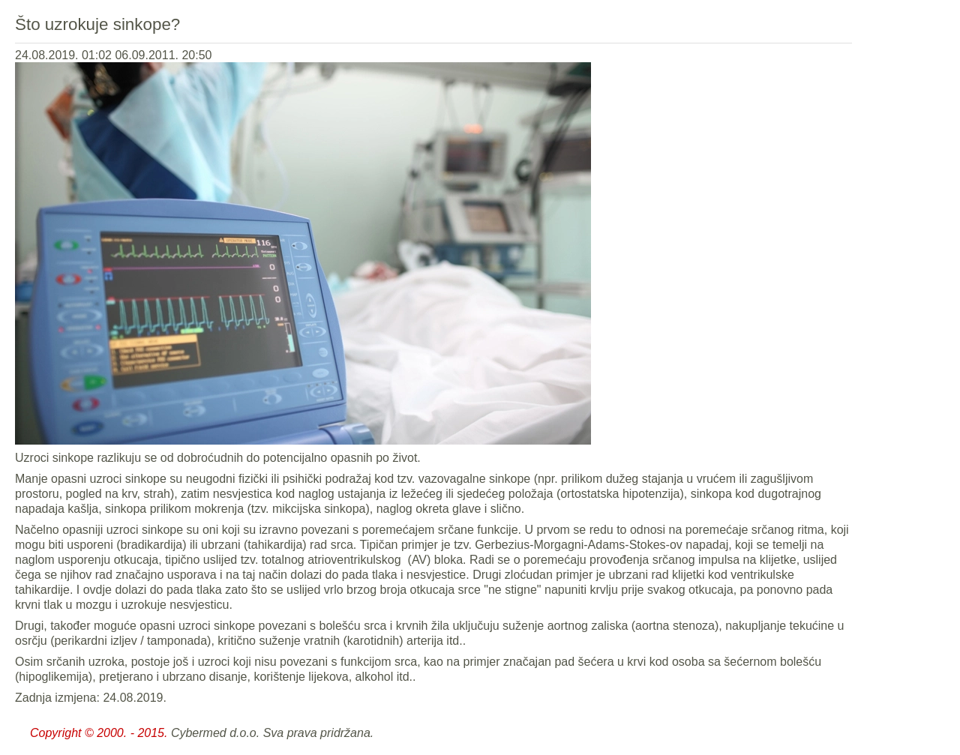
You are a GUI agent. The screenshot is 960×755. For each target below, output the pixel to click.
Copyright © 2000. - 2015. (98, 733)
